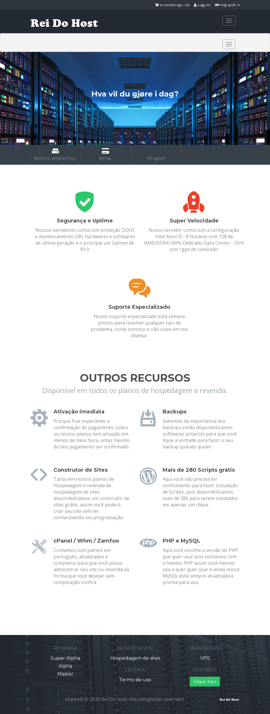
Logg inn (202, 5)
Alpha (65, 666)
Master (65, 674)
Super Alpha (65, 658)
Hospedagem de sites (135, 658)
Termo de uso (135, 680)
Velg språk (227, 5)
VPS (205, 658)
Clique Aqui (204, 681)
